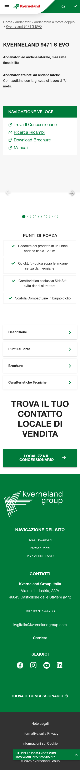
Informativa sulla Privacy (40, 733)
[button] (23, 216)
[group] (40, 192)
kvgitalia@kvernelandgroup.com (40, 624)
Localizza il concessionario (36, 458)
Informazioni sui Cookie (40, 743)
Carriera (40, 637)
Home (7, 22)
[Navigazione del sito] (6, 6)
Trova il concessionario (37, 696)
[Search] (63, 6)
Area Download (40, 540)
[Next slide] (72, 192)
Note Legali (40, 723)
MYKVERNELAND (40, 556)
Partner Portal (40, 548)
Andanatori (23, 22)
